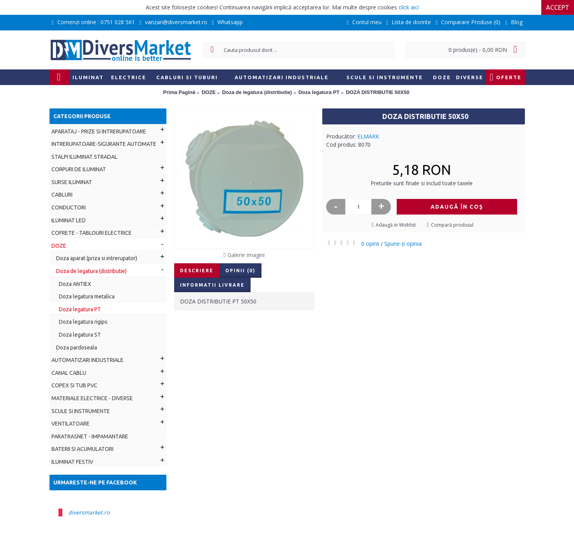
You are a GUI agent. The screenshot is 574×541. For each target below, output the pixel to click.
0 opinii (370, 243)
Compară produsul (452, 225)
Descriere (197, 270)
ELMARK (368, 136)
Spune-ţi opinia (403, 243)
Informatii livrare (212, 284)
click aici (409, 7)
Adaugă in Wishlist (396, 225)
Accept (557, 7)
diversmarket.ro (89, 512)
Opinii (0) (240, 270)
